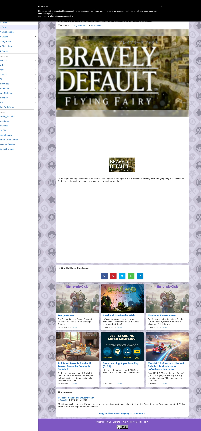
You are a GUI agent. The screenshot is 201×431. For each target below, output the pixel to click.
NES (4, 102)
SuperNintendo (9, 93)
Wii (3, 79)
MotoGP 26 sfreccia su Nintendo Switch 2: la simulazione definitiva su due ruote (167, 366)
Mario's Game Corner (11, 139)
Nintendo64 (7, 88)
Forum (6, 51)
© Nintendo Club (103, 422)
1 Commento (96, 25)
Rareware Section (10, 144)
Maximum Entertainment (161, 315)
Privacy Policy (128, 422)
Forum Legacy (8, 135)
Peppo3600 (64, 400)
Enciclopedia (9, 32)
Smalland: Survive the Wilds (118, 315)
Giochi (6, 36)
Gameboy (6, 98)
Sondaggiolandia (9, 116)
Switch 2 (6, 60)
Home (6, 22)
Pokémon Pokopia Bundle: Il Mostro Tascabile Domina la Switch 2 (73, 366)
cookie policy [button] (48, 13)
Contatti (116, 422)
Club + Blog (9, 46)
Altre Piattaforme (10, 107)
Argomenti (8, 41)
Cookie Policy (142, 422)
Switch (5, 65)
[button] (161, 6)
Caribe (74, 327)
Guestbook (7, 121)
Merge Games (66, 315)
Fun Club (6, 130)
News (6, 27)
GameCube (7, 84)
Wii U (4, 70)
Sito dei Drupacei (10, 149)
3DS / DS (6, 74)
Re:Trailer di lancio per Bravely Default (76, 397)
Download (6, 125)
